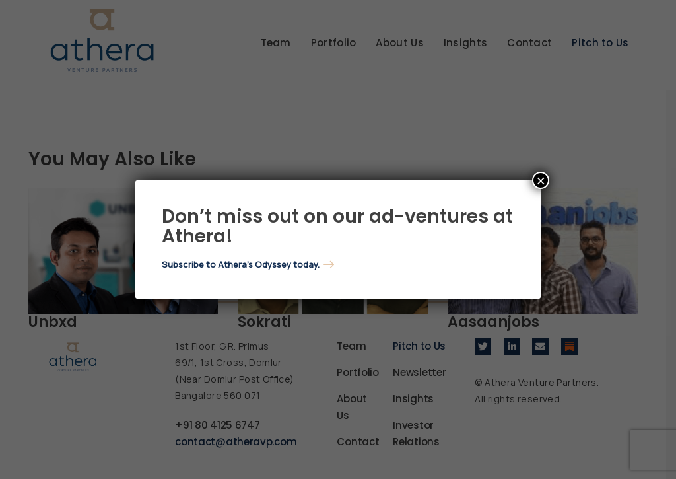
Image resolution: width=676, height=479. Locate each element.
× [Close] (540, 180)
